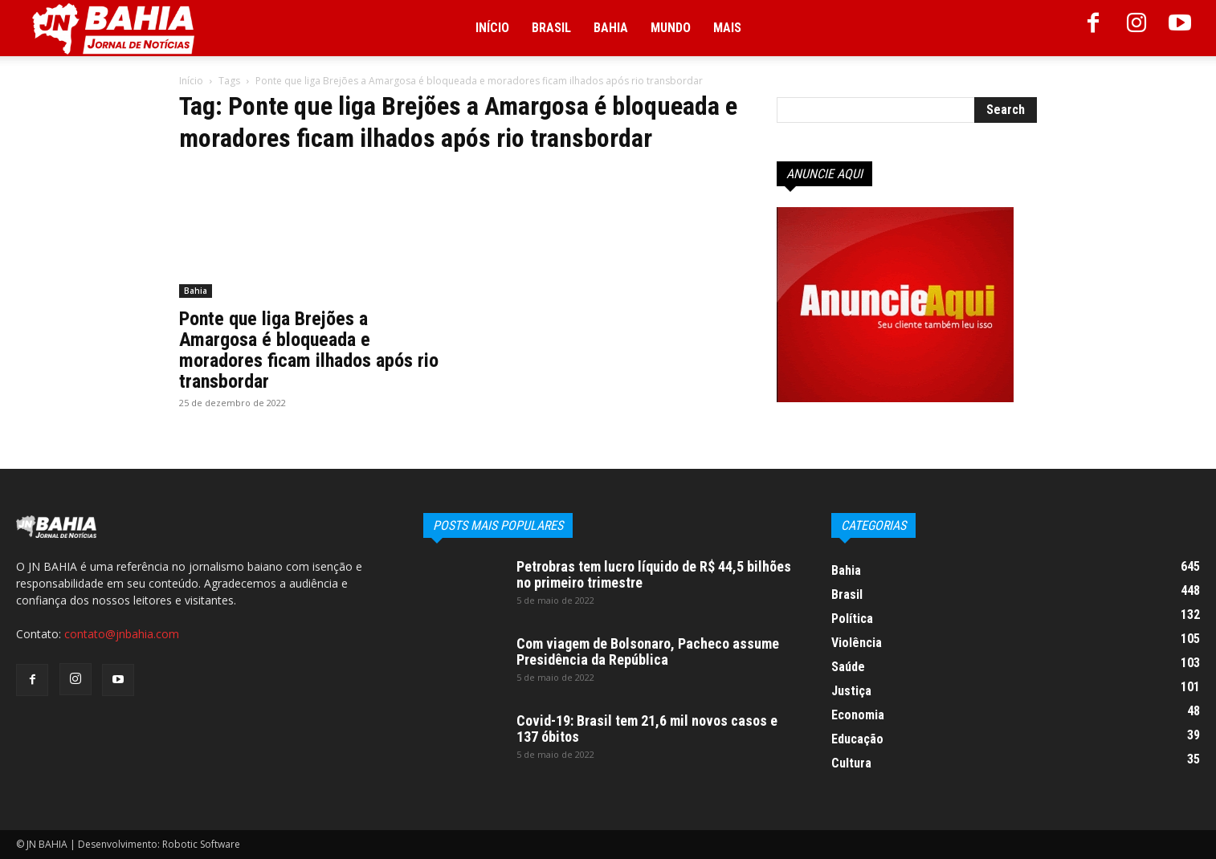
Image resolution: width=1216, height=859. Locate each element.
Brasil (551, 27)
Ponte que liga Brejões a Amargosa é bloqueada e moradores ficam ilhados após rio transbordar (309, 350)
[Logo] (113, 28)
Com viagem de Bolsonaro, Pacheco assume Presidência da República (647, 651)
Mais (727, 27)
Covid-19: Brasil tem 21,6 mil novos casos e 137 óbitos (646, 728)
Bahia (611, 27)
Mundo (671, 27)
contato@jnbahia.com (121, 633)
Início (492, 27)
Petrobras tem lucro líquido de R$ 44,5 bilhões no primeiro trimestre (653, 574)
